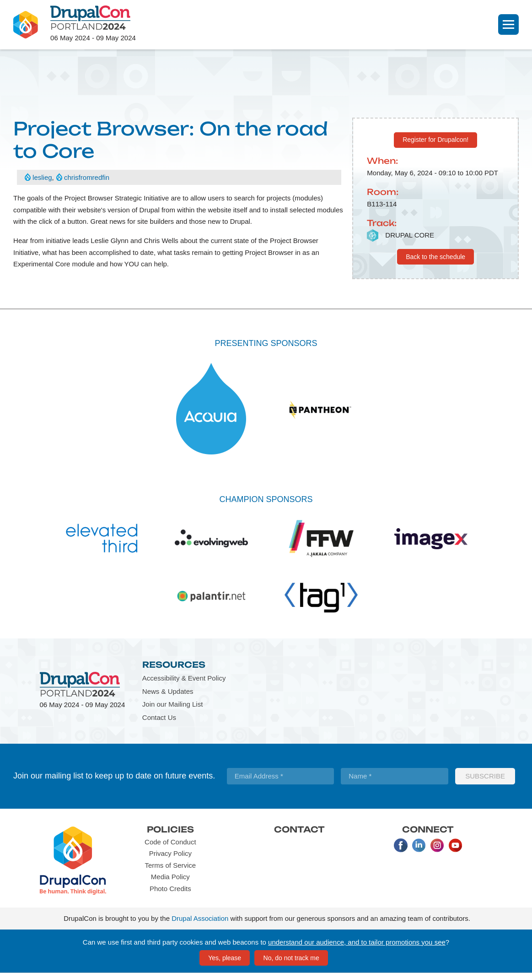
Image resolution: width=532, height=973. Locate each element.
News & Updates (167, 691)
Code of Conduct (170, 842)
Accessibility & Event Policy (184, 678)
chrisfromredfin (86, 177)
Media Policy (170, 877)
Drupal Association (200, 918)
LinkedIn (419, 845)
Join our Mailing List (172, 704)
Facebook (401, 845)
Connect (428, 829)
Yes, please (224, 958)
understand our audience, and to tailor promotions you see (357, 942)
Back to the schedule (435, 256)
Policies (170, 829)
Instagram (437, 845)
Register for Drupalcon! (435, 139)
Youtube (455, 845)
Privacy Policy (170, 853)
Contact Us (159, 717)
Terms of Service (170, 865)
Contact (299, 829)
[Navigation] (508, 24)
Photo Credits (170, 888)
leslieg (42, 177)
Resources (173, 664)
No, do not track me (291, 958)
